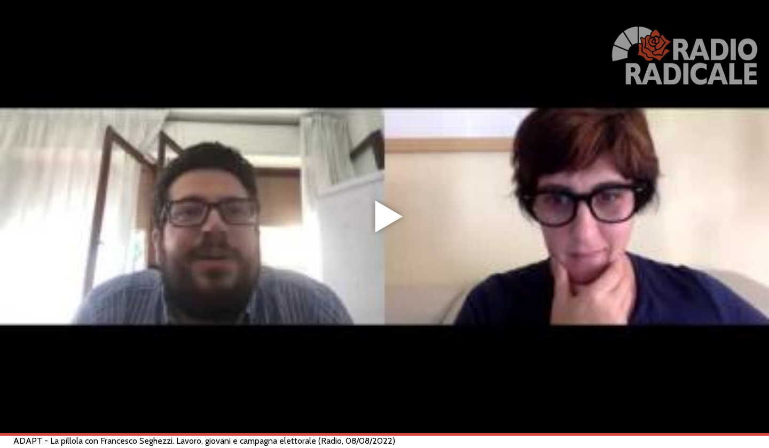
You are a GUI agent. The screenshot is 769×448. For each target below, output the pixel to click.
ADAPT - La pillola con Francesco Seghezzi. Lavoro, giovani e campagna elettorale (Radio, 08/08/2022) (204, 441)
